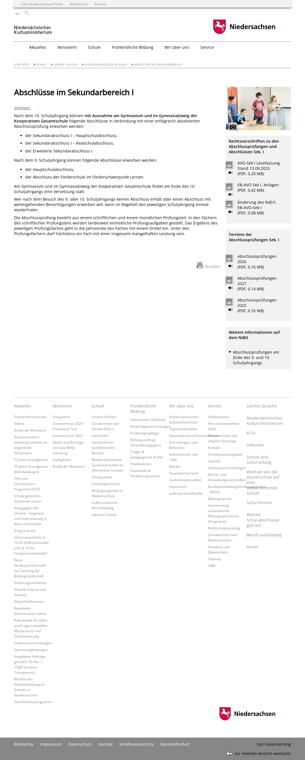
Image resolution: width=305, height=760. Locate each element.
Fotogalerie (61, 416)
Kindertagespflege (144, 433)
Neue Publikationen (29, 601)
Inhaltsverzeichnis (136, 744)
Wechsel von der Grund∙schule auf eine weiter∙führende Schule (263, 482)
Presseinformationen (30, 416)
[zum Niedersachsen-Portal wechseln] (244, 33)
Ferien (252, 547)
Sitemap (214, 559)
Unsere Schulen (66, 64)
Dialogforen (62, 459)
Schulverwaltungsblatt (225, 454)
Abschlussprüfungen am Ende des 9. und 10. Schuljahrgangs (256, 357)
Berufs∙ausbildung (264, 534)
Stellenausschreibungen (33, 643)
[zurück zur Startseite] (33, 27)
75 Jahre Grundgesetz (31, 459)
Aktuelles (22, 406)
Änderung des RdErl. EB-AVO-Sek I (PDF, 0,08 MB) (256, 208)
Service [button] (207, 47)
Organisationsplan (183, 429)
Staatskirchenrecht (183, 473)
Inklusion (255, 445)
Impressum (178, 486)
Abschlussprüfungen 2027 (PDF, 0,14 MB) (257, 283)
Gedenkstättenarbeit (185, 480)
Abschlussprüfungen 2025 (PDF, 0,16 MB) (257, 305)
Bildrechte (23, 744)
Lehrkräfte (100, 435)
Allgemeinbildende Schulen (106, 64)
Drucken (212, 266)
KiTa (251, 432)
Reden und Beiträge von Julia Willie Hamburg (68, 447)
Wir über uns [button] (177, 47)
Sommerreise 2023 (68, 435)
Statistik (214, 461)
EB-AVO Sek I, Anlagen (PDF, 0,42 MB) (258, 187)
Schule (42, 64)
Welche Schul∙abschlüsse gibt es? (263, 520)
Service (214, 406)
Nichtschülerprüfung (224, 528)
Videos (19, 423)
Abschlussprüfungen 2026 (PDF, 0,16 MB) (257, 262)
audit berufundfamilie (186, 493)
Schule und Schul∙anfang (259, 459)
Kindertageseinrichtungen (150, 426)
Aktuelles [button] (37, 47)
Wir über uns (181, 406)
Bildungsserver (220, 498)
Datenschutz (80, 744)
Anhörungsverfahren (30, 582)
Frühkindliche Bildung (143, 408)
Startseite (21, 64)
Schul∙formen (259, 502)
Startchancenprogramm (33, 701)
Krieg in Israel (24, 530)
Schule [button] (94, 47)
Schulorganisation (106, 483)
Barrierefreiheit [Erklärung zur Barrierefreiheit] (175, 744)
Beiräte (175, 466)
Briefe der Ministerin (30, 430)
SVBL (212, 565)
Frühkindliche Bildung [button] (132, 47)
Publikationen (140, 464)
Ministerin (62, 406)
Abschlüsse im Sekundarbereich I (158, 64)
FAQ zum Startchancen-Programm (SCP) (27, 483)
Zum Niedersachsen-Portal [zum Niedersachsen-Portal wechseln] (42, 4)
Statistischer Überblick (147, 419)
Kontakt (214, 447)
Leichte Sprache (262, 406)
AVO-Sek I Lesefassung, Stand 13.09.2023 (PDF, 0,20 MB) (259, 168)
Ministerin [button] (67, 47)
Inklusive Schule (104, 514)
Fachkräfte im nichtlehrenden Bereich (103, 447)
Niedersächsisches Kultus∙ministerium (265, 420)
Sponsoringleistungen (31, 649)
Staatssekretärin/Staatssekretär (194, 435)
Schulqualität (102, 477)
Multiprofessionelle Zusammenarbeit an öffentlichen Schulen (107, 464)
